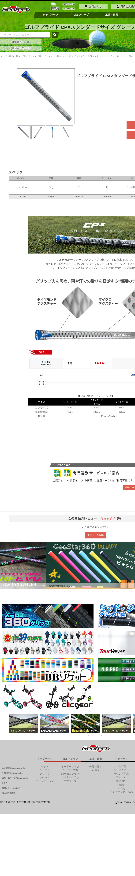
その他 (121, 787)
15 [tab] (122, 590)
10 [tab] (98, 590)
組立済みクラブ (70, 773)
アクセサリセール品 (121, 791)
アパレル (121, 776)
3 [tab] (64, 590)
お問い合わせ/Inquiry (11, 787)
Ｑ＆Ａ (5, 782)
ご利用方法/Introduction (12, 772)
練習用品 (121, 780)
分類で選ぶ (95, 765)
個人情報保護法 (8, 792)
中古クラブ (70, 780)
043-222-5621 (69, 8)
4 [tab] (69, 590)
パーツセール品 (45, 780)
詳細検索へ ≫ (21, 41)
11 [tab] (103, 590)
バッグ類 (121, 765)
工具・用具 (111, 14)
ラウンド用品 (121, 773)
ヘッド (45, 765)
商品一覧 (13, 55)
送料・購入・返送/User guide (15, 777)
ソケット (45, 776)
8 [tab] (88, 590)
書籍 (121, 783)
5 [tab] (74, 590)
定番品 (96, 769)
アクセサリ (121, 758)
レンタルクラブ (70, 776)
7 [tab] (83, 590)
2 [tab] (59, 590)
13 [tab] (112, 590)
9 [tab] (93, 590)
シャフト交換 (70, 769)
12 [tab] (107, 590)
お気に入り (93, 6)
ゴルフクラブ (81, 14)
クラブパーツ (50, 14)
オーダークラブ (70, 765)
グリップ (45, 773)
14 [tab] (117, 590)
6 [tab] (79, 590)
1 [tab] (55, 590)
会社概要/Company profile (13, 767)
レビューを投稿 (96, 534)
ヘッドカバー (121, 769)
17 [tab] (131, 590)
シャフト (45, 769)
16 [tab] (126, 590)
